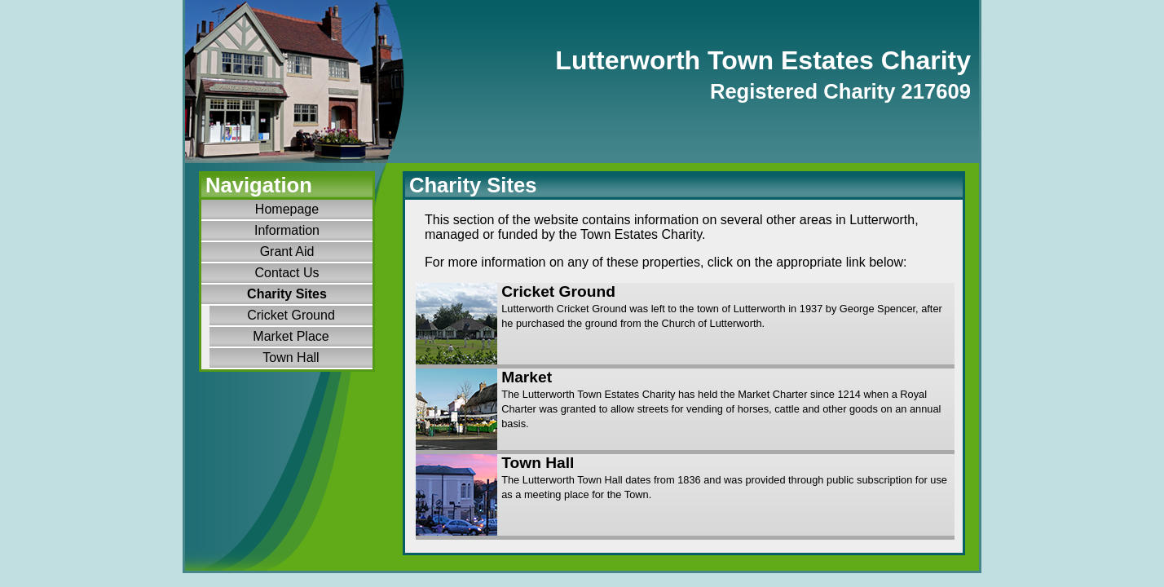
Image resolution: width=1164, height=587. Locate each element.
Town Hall (290, 357)
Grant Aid (287, 251)
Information (287, 230)
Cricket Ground (291, 315)
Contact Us (286, 273)
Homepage (287, 209)
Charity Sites (287, 294)
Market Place (290, 336)
